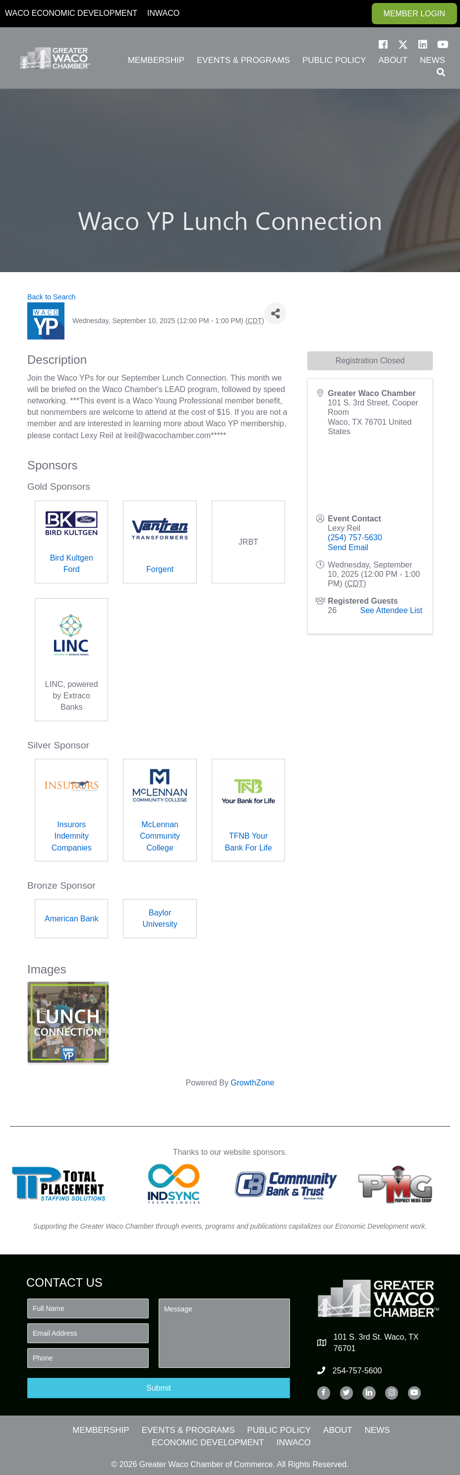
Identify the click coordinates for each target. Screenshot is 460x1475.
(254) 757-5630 (355, 537)
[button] (383, 44)
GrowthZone (252, 1082)
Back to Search (51, 297)
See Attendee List (391, 610)
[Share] (275, 313)
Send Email (348, 547)
